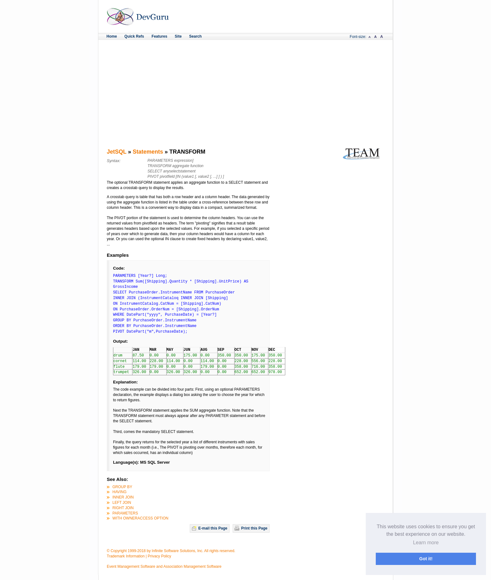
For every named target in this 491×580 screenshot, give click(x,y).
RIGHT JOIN (123, 508)
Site (178, 36)
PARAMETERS (125, 513)
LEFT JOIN (121, 502)
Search (195, 36)
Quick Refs (134, 36)
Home (111, 36)
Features (159, 36)
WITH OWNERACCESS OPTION (140, 518)
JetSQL (117, 152)
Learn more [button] (426, 542)
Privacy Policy (159, 556)
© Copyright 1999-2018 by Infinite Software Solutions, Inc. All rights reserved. (171, 551)
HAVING (119, 492)
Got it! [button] (425, 558)
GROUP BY (122, 487)
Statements (148, 152)
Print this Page (254, 528)
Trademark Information (126, 556)
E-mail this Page (212, 528)
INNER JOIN (123, 497)
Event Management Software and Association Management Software (164, 566)
